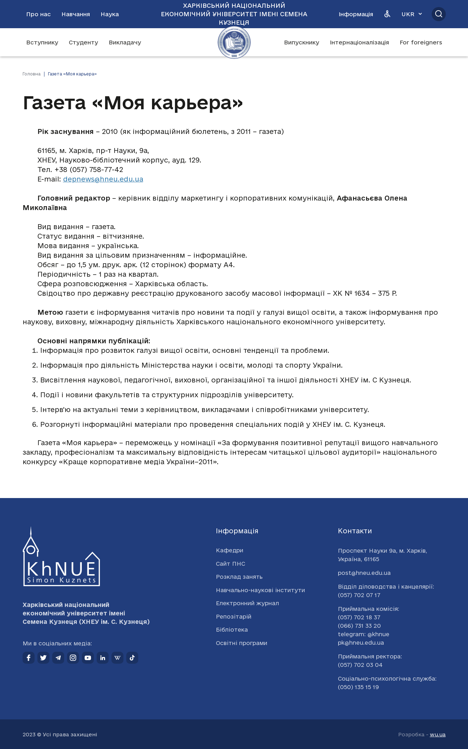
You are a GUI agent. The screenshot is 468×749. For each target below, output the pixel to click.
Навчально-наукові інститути (260, 590)
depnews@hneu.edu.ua (103, 179)
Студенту (83, 42)
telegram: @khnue (363, 634)
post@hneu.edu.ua (364, 573)
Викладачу (125, 42)
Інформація (356, 14)
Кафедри (229, 550)
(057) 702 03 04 (360, 665)
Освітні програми (241, 643)
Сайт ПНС (230, 563)
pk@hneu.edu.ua (361, 642)
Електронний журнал (247, 603)
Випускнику (301, 42)
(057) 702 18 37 (359, 617)
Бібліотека (232, 629)
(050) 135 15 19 (358, 687)
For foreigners (421, 42)
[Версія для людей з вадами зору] (387, 14)
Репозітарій (233, 616)
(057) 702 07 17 (359, 595)
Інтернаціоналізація (359, 42)
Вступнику (42, 42)
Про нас (38, 14)
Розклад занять (239, 576)
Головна (32, 74)
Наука (110, 14)
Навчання (75, 14)
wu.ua (438, 734)
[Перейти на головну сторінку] (234, 42)
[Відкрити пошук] (439, 14)
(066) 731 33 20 (359, 625)
